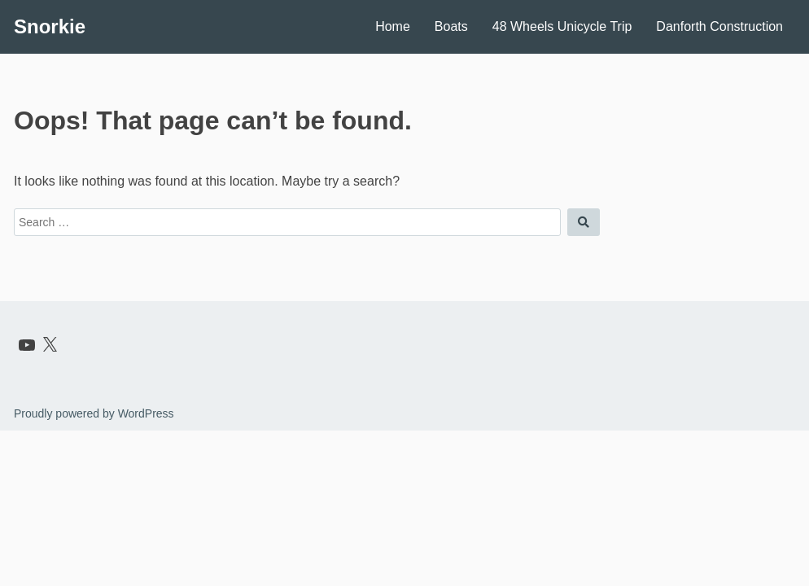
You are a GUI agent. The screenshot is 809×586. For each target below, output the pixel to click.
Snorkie (49, 26)
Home (392, 26)
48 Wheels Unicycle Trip (562, 26)
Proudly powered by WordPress (94, 413)
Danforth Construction (719, 26)
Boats (451, 26)
